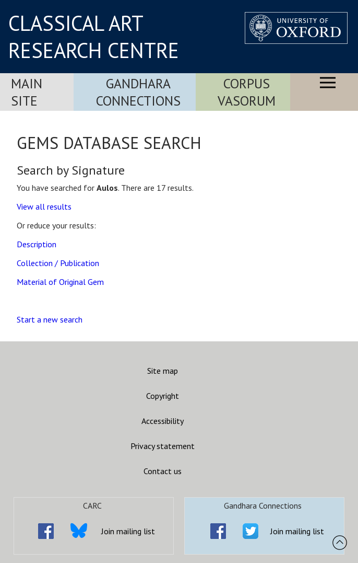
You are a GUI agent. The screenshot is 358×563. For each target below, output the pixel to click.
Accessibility (162, 421)
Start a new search (49, 319)
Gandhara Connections (138, 92)
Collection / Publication (58, 263)
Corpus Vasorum (247, 92)
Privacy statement (162, 446)
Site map (162, 370)
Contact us (163, 471)
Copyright (162, 395)
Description (36, 244)
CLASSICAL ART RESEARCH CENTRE (93, 36)
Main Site (26, 92)
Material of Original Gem (60, 282)
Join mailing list (128, 531)
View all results (44, 206)
